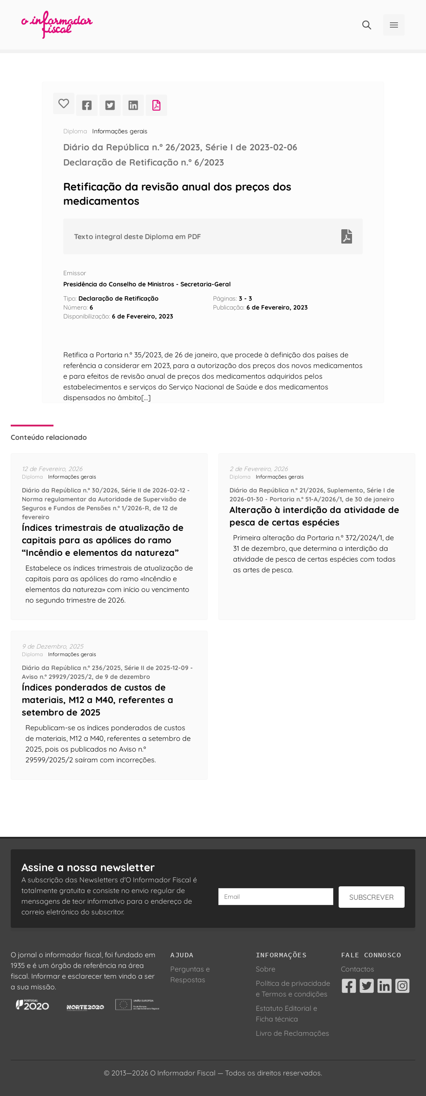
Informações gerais (119, 131)
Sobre (265, 968)
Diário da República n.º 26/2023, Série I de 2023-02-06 (180, 147)
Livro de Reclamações (292, 1033)
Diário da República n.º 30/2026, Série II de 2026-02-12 (103, 490)
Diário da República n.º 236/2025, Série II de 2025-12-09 (105, 668)
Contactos (357, 968)
